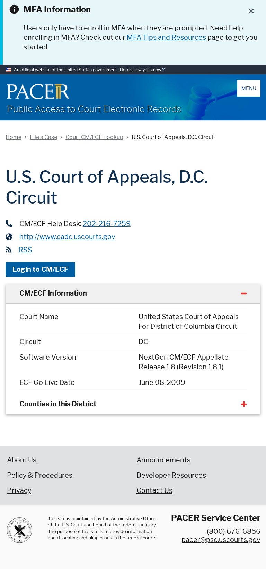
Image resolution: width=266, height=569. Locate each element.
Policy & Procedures (39, 475)
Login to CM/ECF (40, 269)
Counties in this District (58, 404)
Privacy (19, 490)
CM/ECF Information (53, 293)
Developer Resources (171, 475)
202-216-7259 (107, 223)
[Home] (38, 91)
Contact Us (154, 490)
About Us (21, 460)
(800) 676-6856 (233, 531)
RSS (25, 250)
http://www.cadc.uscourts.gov (67, 237)
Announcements (163, 460)
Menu (248, 88)
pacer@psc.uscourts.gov (220, 539)
